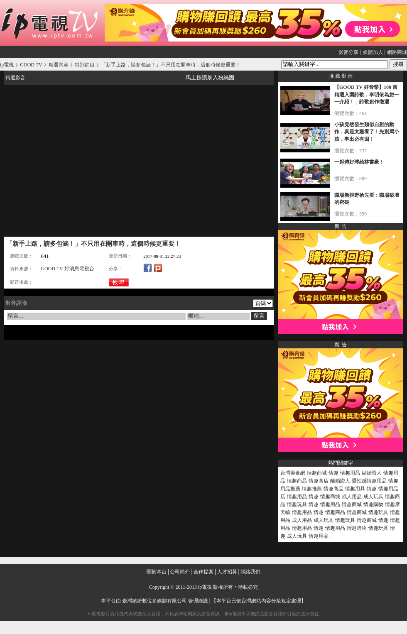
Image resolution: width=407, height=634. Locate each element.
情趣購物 (373, 504)
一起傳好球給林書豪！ (359, 162)
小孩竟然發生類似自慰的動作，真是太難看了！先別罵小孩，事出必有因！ (366, 132)
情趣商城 (317, 473)
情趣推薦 (312, 489)
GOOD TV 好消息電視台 (67, 269)
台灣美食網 (292, 473)
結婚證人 (372, 473)
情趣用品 (350, 473)
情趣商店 (319, 481)
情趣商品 (297, 481)
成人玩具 (373, 496)
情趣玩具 (297, 504)
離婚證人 (340, 481)
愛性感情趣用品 (369, 481)
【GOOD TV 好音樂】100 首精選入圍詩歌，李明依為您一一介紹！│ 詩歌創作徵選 (366, 94)
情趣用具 (355, 489)
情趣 (333, 473)
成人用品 (352, 496)
